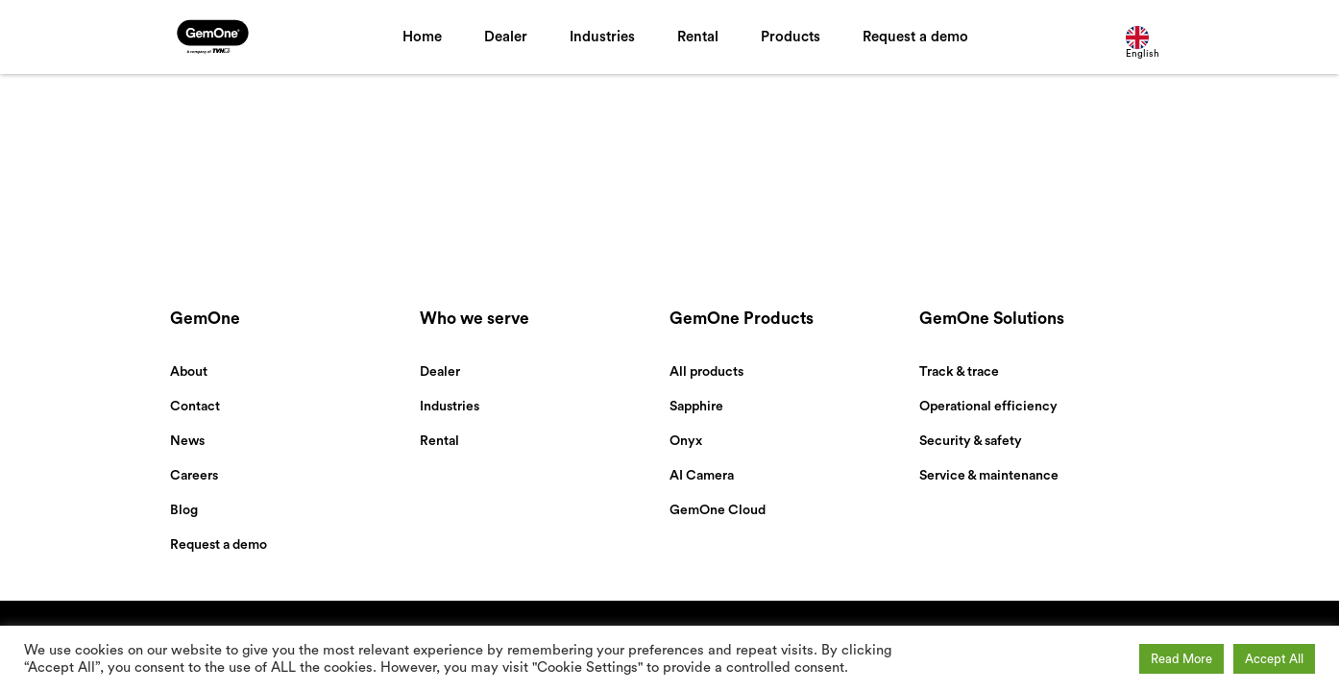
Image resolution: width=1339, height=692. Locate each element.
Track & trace (959, 372)
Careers (194, 475)
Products (790, 37)
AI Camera (702, 475)
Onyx (686, 441)
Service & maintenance (989, 475)
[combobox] (1147, 37)
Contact (195, 406)
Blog (184, 510)
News (187, 441)
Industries (602, 37)
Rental (697, 37)
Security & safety (970, 441)
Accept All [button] (1274, 659)
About (188, 372)
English (1142, 42)
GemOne (205, 318)
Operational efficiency (988, 406)
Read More (1181, 659)
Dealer (505, 37)
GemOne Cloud (718, 510)
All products (706, 372)
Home (422, 37)
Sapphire (696, 406)
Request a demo (915, 37)
